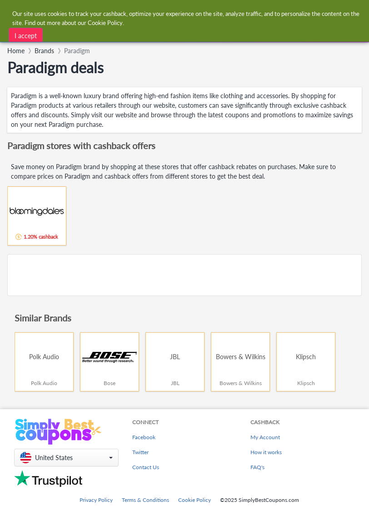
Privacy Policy (96, 499)
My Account (265, 437)
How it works (266, 452)
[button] (66, 457)
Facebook (143, 437)
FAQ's (257, 467)
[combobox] (124, 33)
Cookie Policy (194, 499)
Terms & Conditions (145, 499)
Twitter (140, 452)
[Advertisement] (184, 275)
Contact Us (145, 467)
